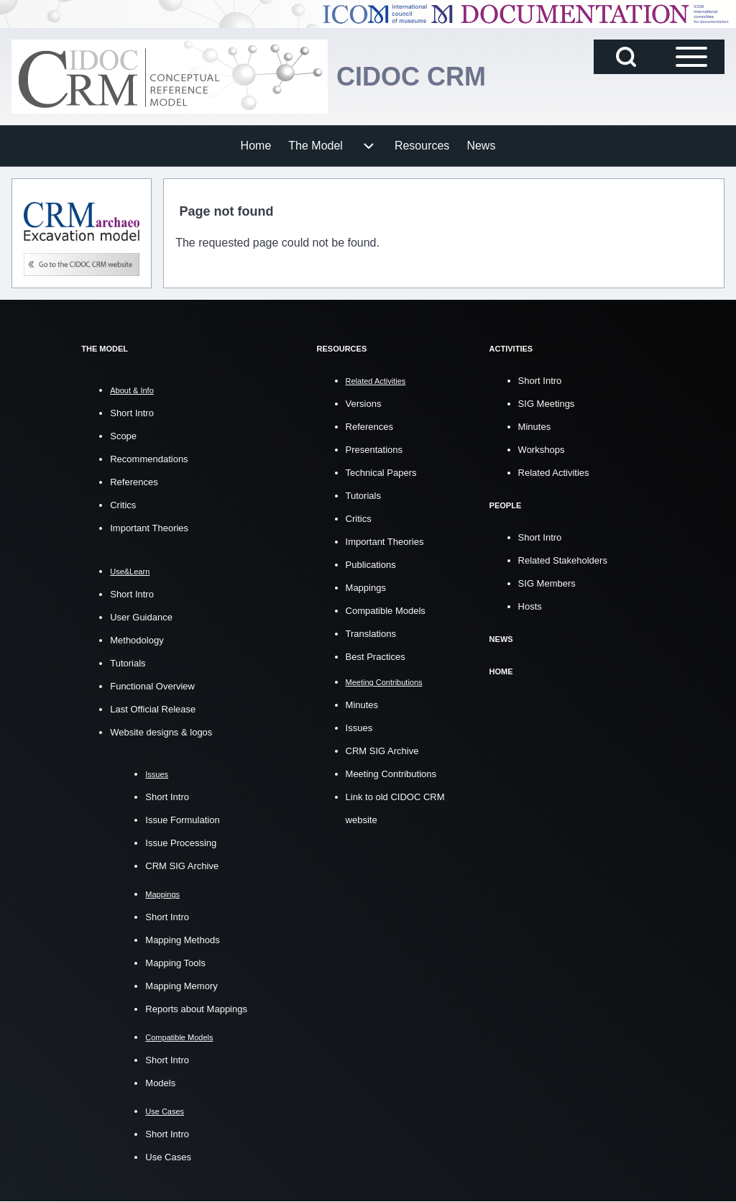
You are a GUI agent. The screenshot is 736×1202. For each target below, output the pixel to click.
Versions (364, 403)
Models (160, 1083)
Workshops (541, 449)
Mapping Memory (181, 986)
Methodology (136, 640)
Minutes (362, 704)
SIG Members (547, 583)
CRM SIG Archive (181, 866)
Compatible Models (386, 610)
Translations (371, 633)
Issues (359, 727)
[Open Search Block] (626, 57)
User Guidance (141, 617)
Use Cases (168, 1157)
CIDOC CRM (411, 76)
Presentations (374, 449)
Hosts (530, 606)
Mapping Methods (182, 940)
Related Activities (553, 472)
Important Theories (149, 528)
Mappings (366, 587)
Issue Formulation (182, 820)
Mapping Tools (175, 963)
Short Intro (132, 413)
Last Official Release (153, 709)
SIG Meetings (546, 403)
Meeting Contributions (391, 774)
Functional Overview (152, 686)
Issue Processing (180, 843)
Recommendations (149, 459)
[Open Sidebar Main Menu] (691, 57)
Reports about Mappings (196, 1009)
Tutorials (127, 663)
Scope (123, 436)
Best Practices (375, 656)
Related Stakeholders (562, 560)
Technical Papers (381, 472)
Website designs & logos (161, 732)
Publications (371, 564)
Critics (123, 505)
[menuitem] (256, 146)
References (133, 482)
